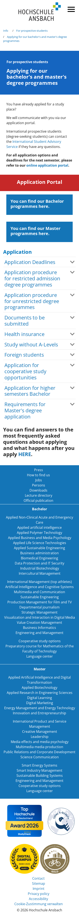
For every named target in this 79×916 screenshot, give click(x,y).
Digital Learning (39, 697)
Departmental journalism (39, 607)
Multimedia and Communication (39, 592)
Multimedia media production (39, 746)
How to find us (38, 475)
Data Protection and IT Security (39, 563)
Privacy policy (38, 893)
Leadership (39, 736)
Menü (70, 8)
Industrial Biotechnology (39, 568)
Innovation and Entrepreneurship (39, 713)
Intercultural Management (39, 573)
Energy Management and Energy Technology (39, 708)
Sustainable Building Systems (39, 775)
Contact (38, 878)
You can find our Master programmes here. (35, 230)
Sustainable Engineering (39, 597)
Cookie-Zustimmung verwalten (38, 904)
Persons (38, 485)
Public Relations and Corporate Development (39, 752)
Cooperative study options (40, 641)
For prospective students (32, 31)
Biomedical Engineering (39, 558)
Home (39, 11)
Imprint (38, 888)
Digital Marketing (39, 702)
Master (40, 669)
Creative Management (39, 731)
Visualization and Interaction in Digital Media (39, 617)
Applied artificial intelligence (39, 527)
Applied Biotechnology (39, 687)
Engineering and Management (39, 632)
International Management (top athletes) (39, 581)
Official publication (38, 500)
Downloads (38, 490)
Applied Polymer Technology (39, 532)
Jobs (38, 480)
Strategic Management (39, 612)
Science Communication (39, 757)
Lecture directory (38, 495)
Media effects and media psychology (39, 741)
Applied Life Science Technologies (39, 542)
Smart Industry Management (39, 770)
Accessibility (38, 898)
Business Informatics (39, 627)
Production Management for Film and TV (39, 602)
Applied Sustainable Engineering (39, 548)
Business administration (39, 553)
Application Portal (39, 181)
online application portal (47, 165)
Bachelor (39, 509)
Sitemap (38, 883)
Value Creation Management (39, 622)
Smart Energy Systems (39, 765)
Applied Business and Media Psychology (39, 537)
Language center (39, 656)
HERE (24, 454)
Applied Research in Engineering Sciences (39, 692)
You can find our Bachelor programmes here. (37, 203)
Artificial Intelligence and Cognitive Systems (39, 586)
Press (38, 470)
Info (5, 31)
